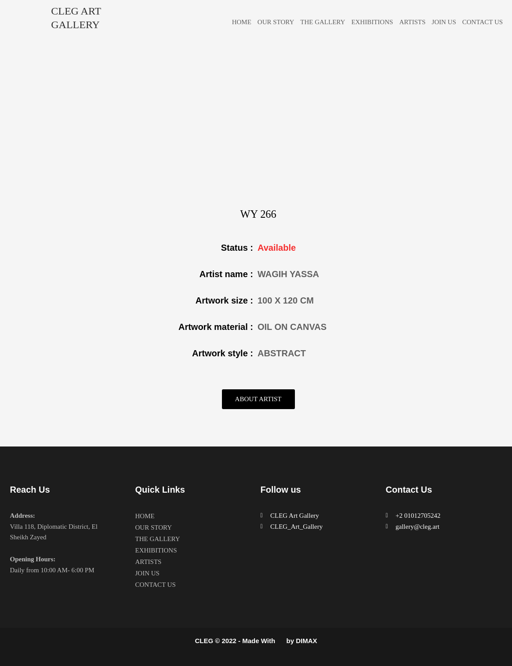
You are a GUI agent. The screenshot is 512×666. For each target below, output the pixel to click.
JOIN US (444, 22)
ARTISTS (412, 22)
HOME (241, 22)
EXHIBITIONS (372, 22)
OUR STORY (276, 22)
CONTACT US (482, 22)
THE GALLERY (322, 22)
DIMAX (306, 641)
